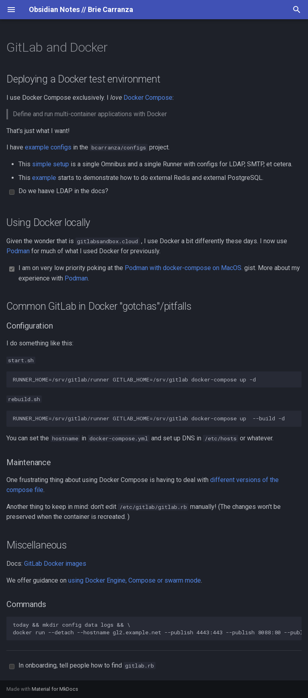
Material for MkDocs (55, 689)
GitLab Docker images (55, 563)
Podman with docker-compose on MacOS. (184, 268)
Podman (18, 251)
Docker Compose (148, 97)
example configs (48, 147)
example (44, 178)
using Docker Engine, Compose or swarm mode (134, 580)
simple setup (50, 164)
